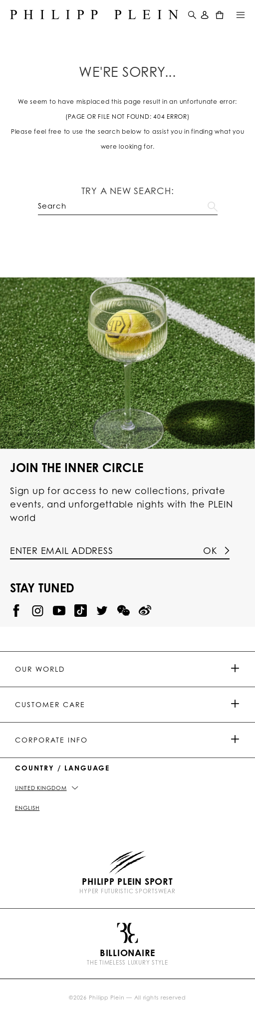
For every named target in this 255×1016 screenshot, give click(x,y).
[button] (191, 14)
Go (213, 205)
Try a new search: (127, 190)
